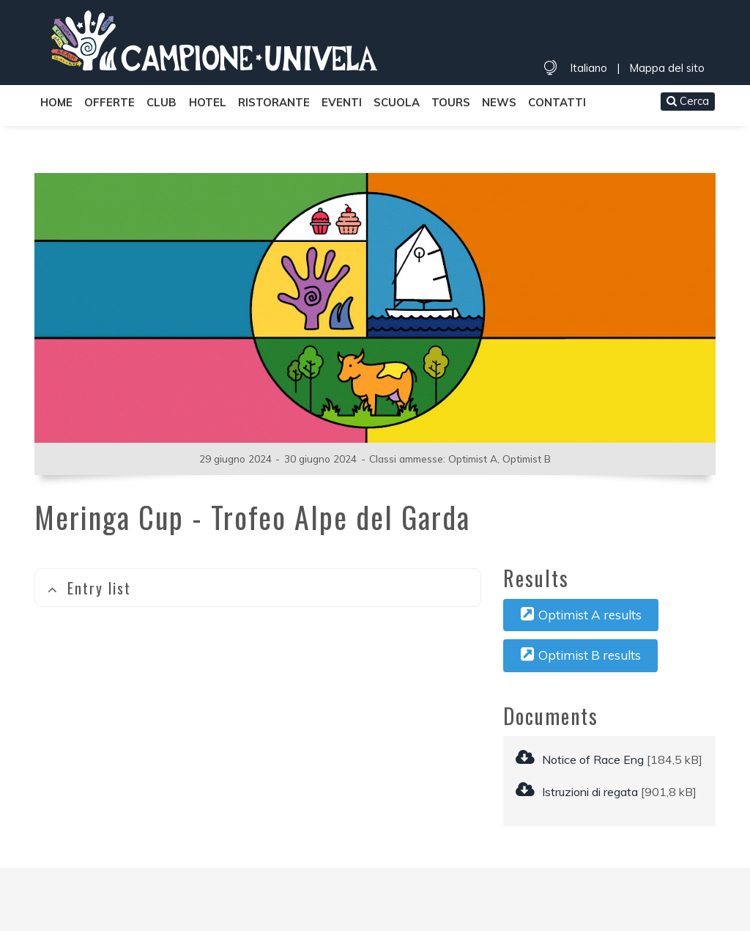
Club (161, 102)
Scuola (397, 102)
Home (56, 102)
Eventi (342, 102)
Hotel (207, 102)
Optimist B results (581, 655)
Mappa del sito (667, 68)
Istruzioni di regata (577, 791)
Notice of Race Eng (580, 759)
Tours (450, 102)
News (499, 102)
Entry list (89, 588)
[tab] (257, 587)
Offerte (109, 102)
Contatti (557, 102)
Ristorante (274, 102)
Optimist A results (581, 614)
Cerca (688, 101)
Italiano (588, 68)
